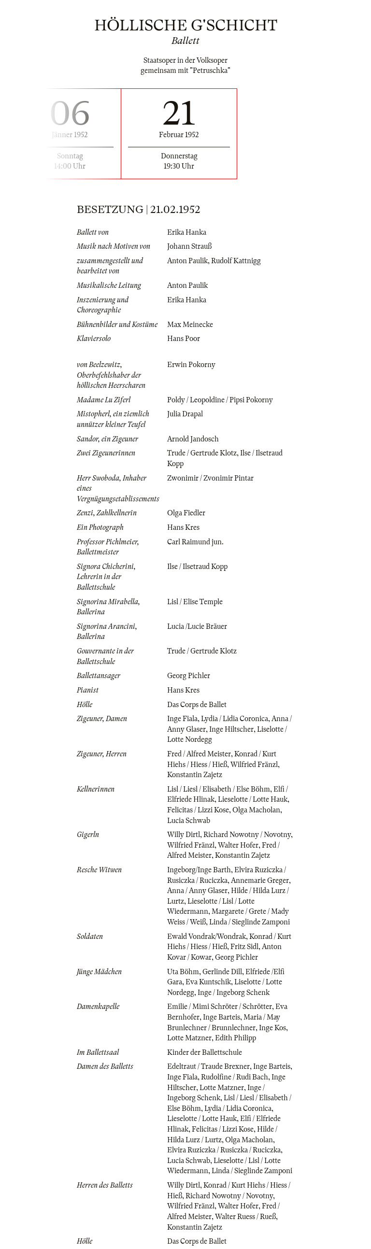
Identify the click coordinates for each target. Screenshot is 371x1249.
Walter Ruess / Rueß (245, 1217)
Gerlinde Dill (222, 972)
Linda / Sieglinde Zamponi (249, 922)
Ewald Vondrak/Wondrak (206, 936)
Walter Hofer (238, 845)
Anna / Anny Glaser (197, 890)
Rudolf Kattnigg (236, 261)
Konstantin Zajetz (194, 775)
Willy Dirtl (183, 834)
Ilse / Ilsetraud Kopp (197, 566)
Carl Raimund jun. (195, 542)
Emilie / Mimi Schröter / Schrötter (219, 1006)
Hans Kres (183, 527)
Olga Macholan (256, 810)
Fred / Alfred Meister (199, 754)
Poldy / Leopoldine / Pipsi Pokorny (220, 400)
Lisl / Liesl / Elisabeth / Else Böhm (218, 789)
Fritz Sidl (244, 947)
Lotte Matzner (189, 1038)
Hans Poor (183, 338)
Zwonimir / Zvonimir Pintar (210, 478)
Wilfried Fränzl (254, 764)
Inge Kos (272, 1028)
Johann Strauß (189, 246)
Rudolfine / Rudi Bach (234, 1077)
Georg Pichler (188, 676)
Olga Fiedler (186, 513)
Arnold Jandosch (193, 439)
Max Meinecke (190, 324)
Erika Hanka (186, 232)
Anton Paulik (187, 261)
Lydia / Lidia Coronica (234, 719)
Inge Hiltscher (231, 729)
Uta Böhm (183, 972)
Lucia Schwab (188, 820)
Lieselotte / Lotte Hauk (252, 799)
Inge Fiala (182, 719)
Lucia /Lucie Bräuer (197, 626)
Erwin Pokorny (191, 365)
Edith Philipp (235, 1038)
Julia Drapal (185, 414)
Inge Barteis (221, 1017)
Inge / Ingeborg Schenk (234, 992)
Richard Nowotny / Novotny (247, 834)
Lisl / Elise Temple (195, 602)
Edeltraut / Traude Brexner (208, 1066)
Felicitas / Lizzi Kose (198, 810)
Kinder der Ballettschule (204, 1052)
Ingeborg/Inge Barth (199, 870)
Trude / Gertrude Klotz (202, 453)
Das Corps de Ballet (197, 705)
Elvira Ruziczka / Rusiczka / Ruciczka (224, 1150)
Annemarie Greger (260, 880)
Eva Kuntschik (208, 982)
